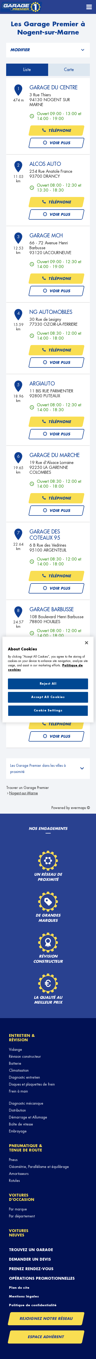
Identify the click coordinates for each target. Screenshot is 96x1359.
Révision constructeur (25, 1056)
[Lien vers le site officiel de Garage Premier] (21, 7)
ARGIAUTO (42, 383)
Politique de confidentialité (33, 1305)
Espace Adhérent (46, 1337)
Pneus (13, 1160)
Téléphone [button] (56, 130)
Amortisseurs (18, 1173)
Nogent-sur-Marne (23, 793)
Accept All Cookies (48, 697)
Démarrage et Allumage (28, 1117)
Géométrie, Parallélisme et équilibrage (39, 1166)
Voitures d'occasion (21, 1197)
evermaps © (80, 808)
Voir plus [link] (56, 143)
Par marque (18, 1209)
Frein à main (18, 1091)
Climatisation (19, 1070)
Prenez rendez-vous (31, 1269)
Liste (27, 70)
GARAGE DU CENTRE (53, 87)
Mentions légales (24, 1296)
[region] (47, 679)
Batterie (15, 1063)
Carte (69, 70)
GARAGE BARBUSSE (51, 609)
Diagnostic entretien (24, 1077)
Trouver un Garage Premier (27, 787)
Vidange (15, 1049)
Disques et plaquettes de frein (32, 1084)
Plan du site (19, 1287)
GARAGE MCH (46, 235)
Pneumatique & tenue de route (25, 1148)
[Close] (86, 642)
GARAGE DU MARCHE (54, 455)
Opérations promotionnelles (42, 1278)
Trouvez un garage (31, 1250)
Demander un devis (30, 1259)
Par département (22, 1216)
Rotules (14, 1180)
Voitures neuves (18, 1233)
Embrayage (18, 1131)
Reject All (48, 683)
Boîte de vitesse (21, 1124)
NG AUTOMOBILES (50, 312)
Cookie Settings (48, 710)
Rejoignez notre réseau (46, 1318)
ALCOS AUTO (45, 164)
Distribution (17, 1110)
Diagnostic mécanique (26, 1103)
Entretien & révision (22, 1038)
